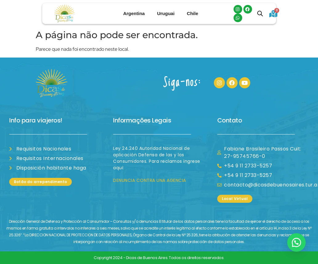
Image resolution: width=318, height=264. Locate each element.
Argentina (134, 13)
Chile (192, 13)
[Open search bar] (260, 13)
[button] (296, 242)
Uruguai (166, 13)
